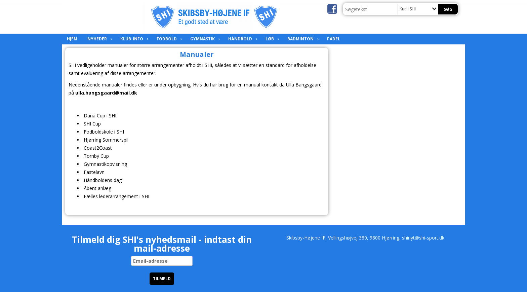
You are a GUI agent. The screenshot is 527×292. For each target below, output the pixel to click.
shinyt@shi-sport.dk (423, 237)
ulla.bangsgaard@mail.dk (106, 92)
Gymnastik (204, 39)
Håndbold (241, 39)
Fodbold (168, 39)
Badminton (302, 39)
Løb (271, 39)
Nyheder (98, 39)
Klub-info (133, 39)
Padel (333, 39)
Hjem (72, 39)
